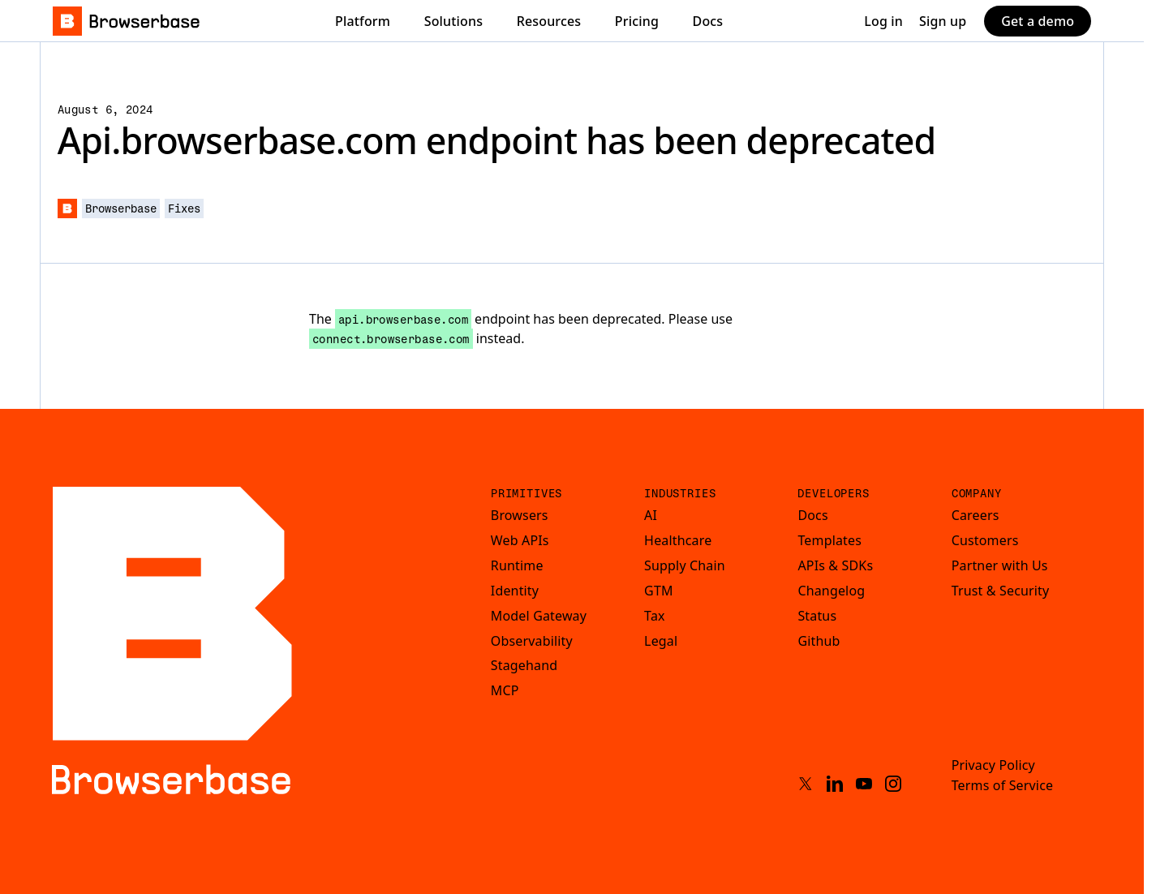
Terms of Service (1002, 785)
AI (650, 515)
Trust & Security (1001, 591)
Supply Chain (684, 565)
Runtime (517, 565)
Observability (532, 641)
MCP (505, 690)
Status (816, 616)
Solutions (453, 21)
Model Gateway (539, 616)
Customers (985, 540)
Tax (654, 616)
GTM (658, 591)
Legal (660, 641)
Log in (883, 21)
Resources (549, 21)
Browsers (519, 515)
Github (818, 641)
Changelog (831, 591)
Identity (515, 591)
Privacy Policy (993, 765)
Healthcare (677, 540)
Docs (708, 21)
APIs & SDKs (835, 565)
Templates (829, 540)
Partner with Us (1000, 565)
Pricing (637, 21)
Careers (975, 515)
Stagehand (524, 665)
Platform (362, 21)
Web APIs (520, 540)
